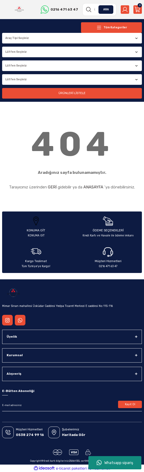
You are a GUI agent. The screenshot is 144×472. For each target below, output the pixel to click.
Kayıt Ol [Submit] (130, 404)
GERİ (52, 187)
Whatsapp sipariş (115, 463)
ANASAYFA (93, 187)
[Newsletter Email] (72, 405)
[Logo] (19, 9)
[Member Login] (125, 9)
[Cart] (137, 9)
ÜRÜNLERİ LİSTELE (72, 93)
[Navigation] (111, 27)
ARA (106, 9)
